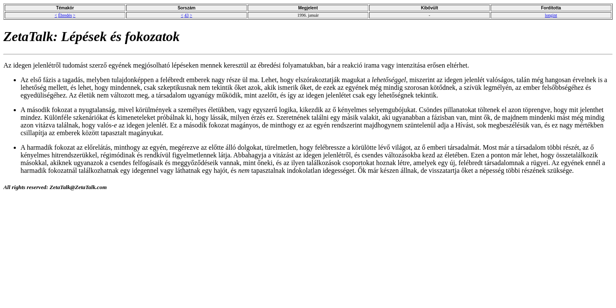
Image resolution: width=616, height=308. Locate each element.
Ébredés (65, 15)
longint (551, 15)
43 (186, 15)
